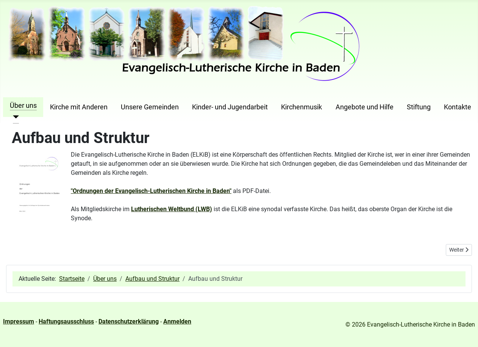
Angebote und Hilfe (365, 107)
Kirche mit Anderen (79, 107)
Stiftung (419, 107)
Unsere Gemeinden (150, 107)
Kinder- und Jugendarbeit (230, 107)
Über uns (23, 105)
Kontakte (457, 107)
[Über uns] (14, 116)
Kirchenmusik (301, 107)
